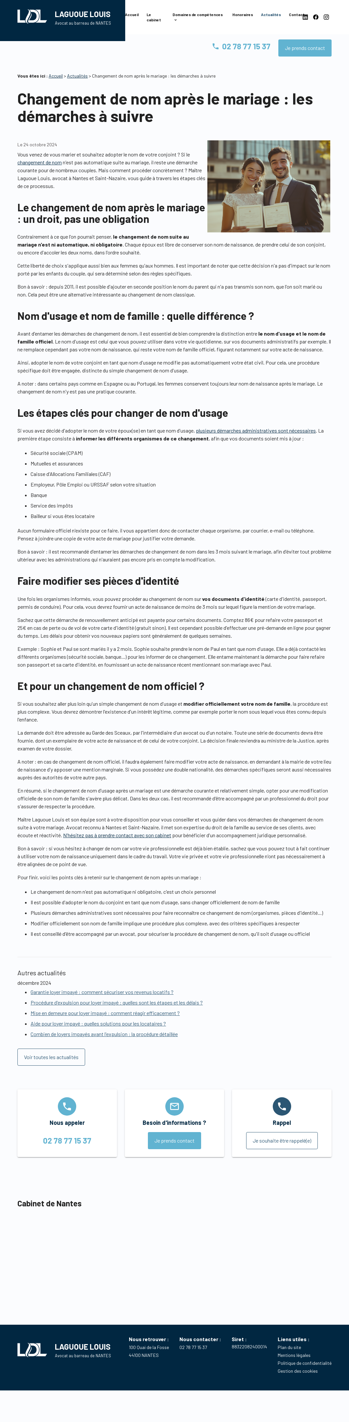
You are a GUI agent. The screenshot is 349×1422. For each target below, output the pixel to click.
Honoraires (242, 19)
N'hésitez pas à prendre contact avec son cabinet (117, 848)
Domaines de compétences (198, 19)
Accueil (132, 19)
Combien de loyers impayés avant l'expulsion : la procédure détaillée (104, 1047)
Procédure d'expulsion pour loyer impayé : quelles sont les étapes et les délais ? (117, 1015)
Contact (297, 19)
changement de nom (39, 175)
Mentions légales (294, 1368)
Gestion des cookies (298, 1384)
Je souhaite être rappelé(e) (282, 1153)
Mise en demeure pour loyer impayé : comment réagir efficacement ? (105, 1026)
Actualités (271, 19)
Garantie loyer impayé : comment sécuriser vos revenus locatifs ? (102, 1005)
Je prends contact (305, 61)
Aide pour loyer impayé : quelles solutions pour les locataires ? (98, 1036)
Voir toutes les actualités (51, 1070)
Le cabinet (154, 22)
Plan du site (289, 1360)
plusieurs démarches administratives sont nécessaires (256, 443)
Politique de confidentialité (305, 1376)
